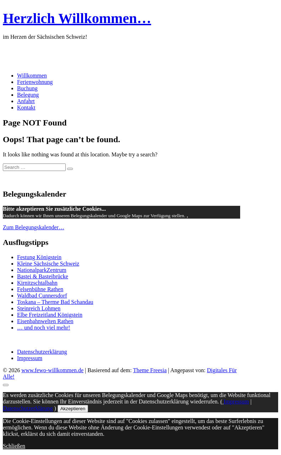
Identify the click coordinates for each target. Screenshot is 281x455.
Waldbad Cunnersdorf (42, 296)
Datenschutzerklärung (42, 352)
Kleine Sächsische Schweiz (48, 264)
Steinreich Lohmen (38, 308)
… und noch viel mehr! (43, 328)
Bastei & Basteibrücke (42, 276)
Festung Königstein (39, 257)
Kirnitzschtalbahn (37, 283)
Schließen (14, 446)
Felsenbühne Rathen (40, 289)
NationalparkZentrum (41, 270)
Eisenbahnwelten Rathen (45, 321)
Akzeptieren (72, 408)
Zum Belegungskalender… (33, 227)
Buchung (27, 88)
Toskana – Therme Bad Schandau (55, 302)
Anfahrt (26, 101)
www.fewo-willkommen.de (52, 370)
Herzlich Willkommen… (77, 18)
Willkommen (32, 76)
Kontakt (26, 108)
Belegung (28, 95)
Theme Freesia (150, 370)
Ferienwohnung (35, 82)
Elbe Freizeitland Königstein (49, 315)
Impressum (29, 358)
